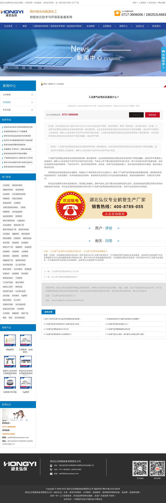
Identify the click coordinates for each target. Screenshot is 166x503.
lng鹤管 (24, 296)
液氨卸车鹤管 (8, 190)
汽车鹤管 (20, 309)
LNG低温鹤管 (17, 212)
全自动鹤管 (7, 225)
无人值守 (17, 300)
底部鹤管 (24, 256)
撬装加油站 (27, 238)
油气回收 (6, 296)
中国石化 (98, 499)
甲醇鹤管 (6, 199)
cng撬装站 (21, 221)
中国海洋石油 (80, 499)
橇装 (4, 318)
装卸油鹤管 (25, 234)
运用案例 (107, 26)
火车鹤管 (6, 313)
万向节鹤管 (18, 269)
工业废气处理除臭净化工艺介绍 (65, 271)
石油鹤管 (6, 194)
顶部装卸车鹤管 (41, 26)
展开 (163, 60)
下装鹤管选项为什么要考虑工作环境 (18, 158)
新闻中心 (123, 26)
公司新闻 (7, 94)
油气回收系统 (8, 265)
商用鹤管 (28, 269)
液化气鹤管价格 (9, 221)
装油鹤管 (15, 243)
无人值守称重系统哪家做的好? (64, 277)
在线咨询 (136, 115)
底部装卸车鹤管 (57, 26)
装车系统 (6, 243)
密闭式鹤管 (7, 269)
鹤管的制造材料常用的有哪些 (15, 153)
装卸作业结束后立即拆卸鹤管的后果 (18, 127)
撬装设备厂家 (19, 225)
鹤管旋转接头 (8, 278)
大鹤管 (22, 207)
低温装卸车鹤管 (74, 26)
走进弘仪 (140, 26)
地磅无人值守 (8, 287)
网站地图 (161, 3)
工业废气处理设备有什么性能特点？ (58, 334)
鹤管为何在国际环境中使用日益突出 (18, 162)
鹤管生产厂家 (8, 247)
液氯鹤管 (18, 247)
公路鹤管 (17, 203)
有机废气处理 (8, 291)
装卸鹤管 (6, 256)
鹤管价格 (18, 287)
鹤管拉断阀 (7, 238)
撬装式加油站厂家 (9, 229)
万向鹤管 (6, 185)
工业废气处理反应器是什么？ (118, 324)
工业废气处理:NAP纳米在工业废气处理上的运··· (62, 324)
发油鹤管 (6, 251)
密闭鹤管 (18, 216)
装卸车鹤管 (7, 300)
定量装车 (6, 274)
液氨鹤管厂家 (8, 260)
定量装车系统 (8, 304)
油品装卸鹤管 (8, 216)
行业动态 (7, 102)
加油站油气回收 (9, 309)
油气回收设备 (20, 318)
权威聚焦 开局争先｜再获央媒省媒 (17, 149)
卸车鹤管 (15, 296)
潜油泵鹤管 (19, 190)
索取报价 (152, 115)
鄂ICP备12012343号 (111, 489)
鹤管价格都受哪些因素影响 (14, 145)
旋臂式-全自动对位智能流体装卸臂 (10, 373)
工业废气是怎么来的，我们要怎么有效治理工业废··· (126, 334)
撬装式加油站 (24, 229)
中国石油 (90, 499)
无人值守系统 (20, 265)
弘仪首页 (8, 26)
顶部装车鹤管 (20, 260)
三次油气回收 (8, 282)
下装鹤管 (18, 278)
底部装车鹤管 (17, 185)
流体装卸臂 (7, 203)
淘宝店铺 (152, 3)
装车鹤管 (24, 274)
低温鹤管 (15, 274)
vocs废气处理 (20, 291)
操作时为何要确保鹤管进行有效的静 (18, 140)
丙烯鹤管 (6, 212)
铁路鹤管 (15, 256)
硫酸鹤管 (15, 234)
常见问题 (7, 110)
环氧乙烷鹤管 (17, 199)
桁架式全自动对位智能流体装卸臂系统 (26, 373)
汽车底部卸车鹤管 (18, 194)
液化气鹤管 (19, 282)
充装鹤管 (15, 251)
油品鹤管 (28, 247)
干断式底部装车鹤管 (10, 207)
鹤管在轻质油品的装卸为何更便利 (17, 136)
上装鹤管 (142, 3)
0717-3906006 (70, 114)
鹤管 (69, 3)
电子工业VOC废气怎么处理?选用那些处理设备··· (63, 319)
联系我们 (156, 26)
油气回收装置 (20, 304)
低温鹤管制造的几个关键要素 (15, 131)
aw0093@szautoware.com (18, 437)
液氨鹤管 (15, 313)
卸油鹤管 (24, 243)
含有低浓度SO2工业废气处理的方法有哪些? (123, 319)
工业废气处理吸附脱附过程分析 (118, 329)
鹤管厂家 (24, 313)
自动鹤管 (90, 26)
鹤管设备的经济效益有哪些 (14, 167)
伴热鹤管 (17, 238)
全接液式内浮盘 (10, 392)
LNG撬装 (6, 234)
